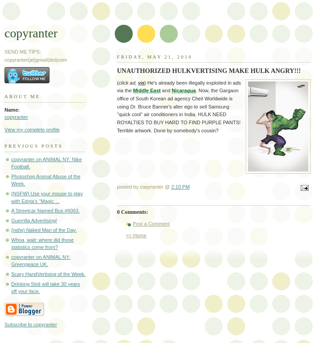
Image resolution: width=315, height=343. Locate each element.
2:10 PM (180, 187)
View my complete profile (32, 129)
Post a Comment (151, 223)
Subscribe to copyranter (30, 324)
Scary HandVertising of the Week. (48, 274)
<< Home (136, 235)
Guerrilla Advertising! (34, 220)
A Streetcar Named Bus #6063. (45, 210)
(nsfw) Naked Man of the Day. (43, 230)
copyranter (31, 33)
